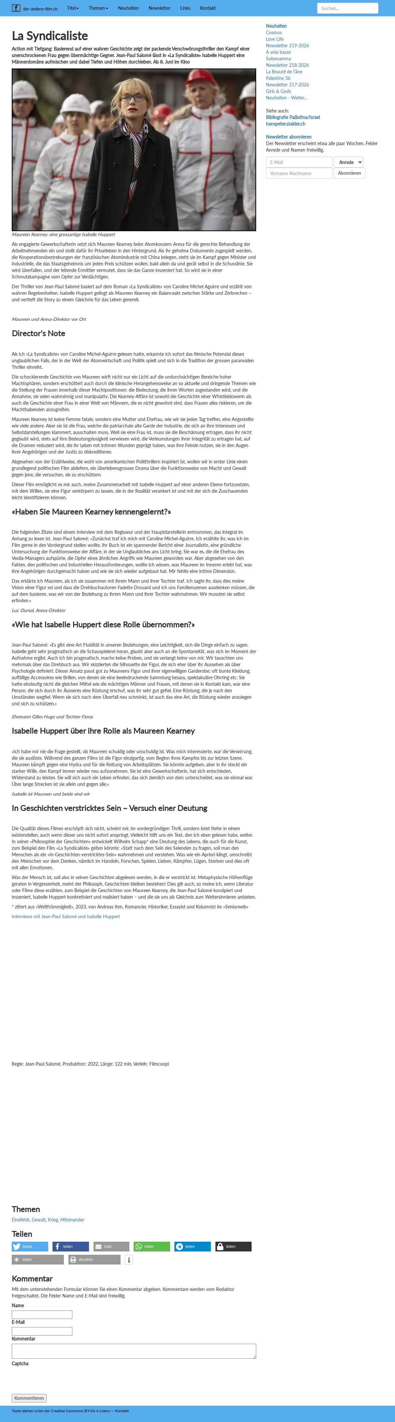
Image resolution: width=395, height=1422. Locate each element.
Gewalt (39, 1219)
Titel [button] (73, 8)
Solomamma (278, 58)
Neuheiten (128, 8)
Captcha (20, 1363)
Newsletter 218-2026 (287, 65)
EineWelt (20, 1219)
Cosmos (274, 32)
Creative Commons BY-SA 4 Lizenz (80, 1410)
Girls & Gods (278, 91)
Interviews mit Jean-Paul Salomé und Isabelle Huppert (66, 916)
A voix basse (278, 52)
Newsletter (159, 8)
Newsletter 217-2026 (287, 84)
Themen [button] (98, 8)
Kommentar (25, 1338)
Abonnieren (349, 173)
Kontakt (208, 8)
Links (185, 8)
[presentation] (61, 1381)
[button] (30, 1246)
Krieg (53, 1219)
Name (18, 1305)
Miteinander (72, 1219)
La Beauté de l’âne (284, 71)
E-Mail (18, 1322)
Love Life (275, 39)
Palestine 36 (278, 78)
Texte (16, 1410)
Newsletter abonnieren (289, 137)
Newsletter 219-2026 (287, 45)
